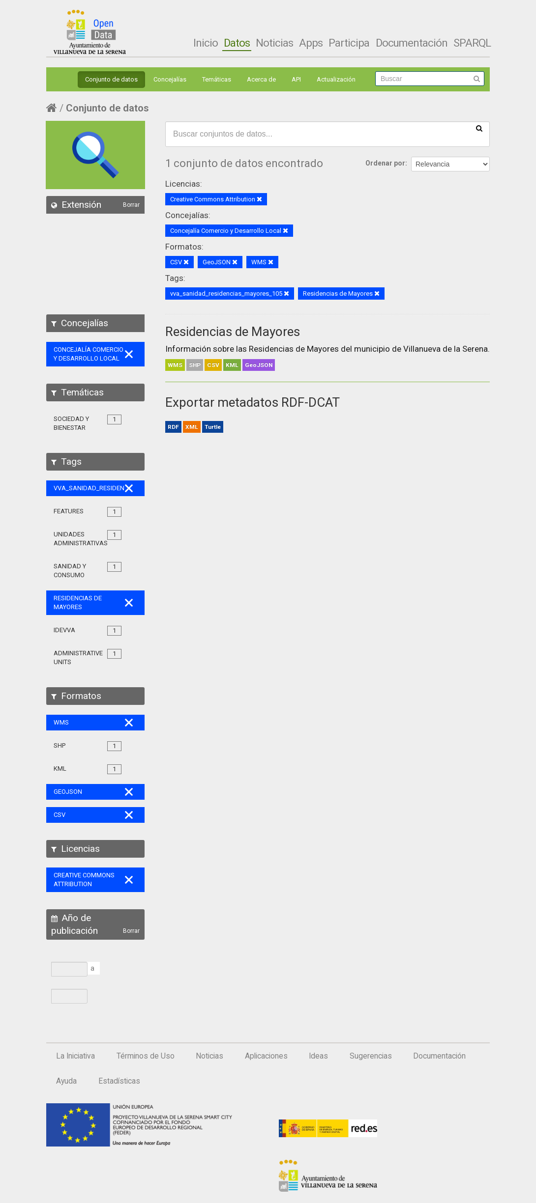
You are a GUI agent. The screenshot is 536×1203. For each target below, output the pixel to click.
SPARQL (472, 42)
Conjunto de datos (111, 79)
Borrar (131, 204)
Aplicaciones (266, 1056)
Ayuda (66, 1081)
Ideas (318, 1056)
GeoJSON (258, 365)
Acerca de (261, 79)
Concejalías (169, 79)
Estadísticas (119, 1081)
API (296, 79)
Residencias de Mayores (232, 331)
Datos (237, 42)
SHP (195, 365)
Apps (311, 42)
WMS (175, 365)
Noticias (274, 42)
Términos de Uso (146, 1056)
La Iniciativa (75, 1056)
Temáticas (216, 79)
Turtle (213, 426)
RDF (173, 426)
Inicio (205, 42)
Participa (348, 42)
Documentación (411, 42)
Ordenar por (385, 163)
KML (232, 365)
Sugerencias (371, 1056)
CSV (213, 365)
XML (191, 426)
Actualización (336, 79)
